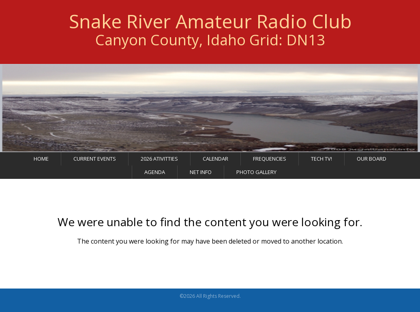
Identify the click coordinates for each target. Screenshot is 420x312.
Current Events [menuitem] (94, 160)
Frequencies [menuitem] (269, 160)
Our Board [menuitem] (371, 160)
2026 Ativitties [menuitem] (159, 160)
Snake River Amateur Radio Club (210, 22)
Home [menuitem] (41, 160)
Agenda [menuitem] (154, 174)
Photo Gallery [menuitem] (256, 174)
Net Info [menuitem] (201, 174)
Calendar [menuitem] (215, 160)
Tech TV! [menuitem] (321, 160)
